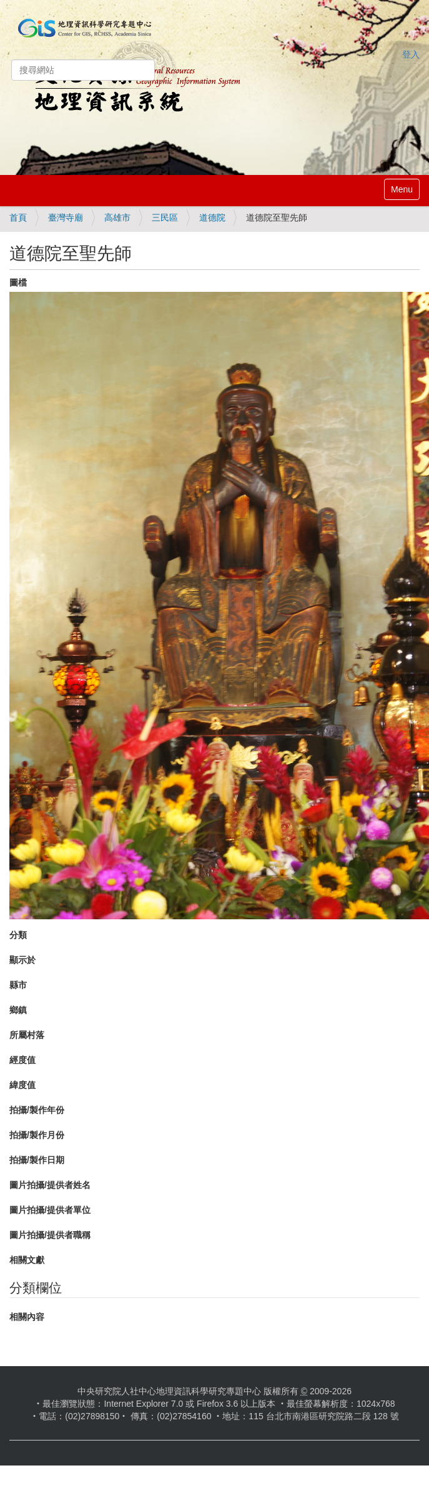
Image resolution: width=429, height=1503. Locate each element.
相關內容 (26, 1317)
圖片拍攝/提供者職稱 (50, 1235)
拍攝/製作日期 (36, 1160)
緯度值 (22, 1085)
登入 (411, 54)
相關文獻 (26, 1260)
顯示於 (22, 960)
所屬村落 (26, 1035)
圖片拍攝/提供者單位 (50, 1210)
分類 (18, 935)
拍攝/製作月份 (36, 1135)
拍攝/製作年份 (36, 1110)
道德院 (212, 217)
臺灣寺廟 (65, 217)
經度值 (22, 1060)
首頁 (18, 217)
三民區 (165, 217)
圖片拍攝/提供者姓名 (50, 1185)
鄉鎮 (18, 1010)
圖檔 (18, 282)
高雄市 (117, 217)
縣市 (18, 985)
